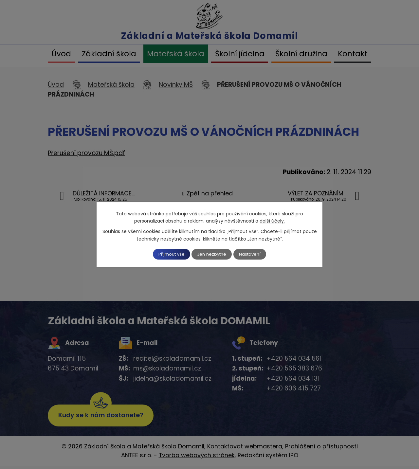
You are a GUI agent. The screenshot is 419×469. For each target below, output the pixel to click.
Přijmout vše (168, 254)
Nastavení (254, 254)
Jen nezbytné (212, 254)
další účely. (272, 220)
